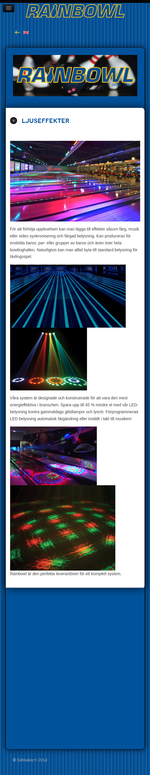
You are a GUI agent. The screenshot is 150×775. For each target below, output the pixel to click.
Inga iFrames (46, 667)
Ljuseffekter (45, 121)
